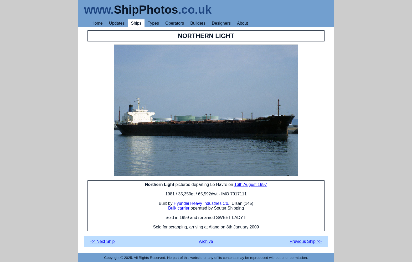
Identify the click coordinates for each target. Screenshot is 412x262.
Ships (136, 23)
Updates (117, 23)
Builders (197, 23)
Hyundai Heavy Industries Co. (201, 203)
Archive (206, 241)
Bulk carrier (178, 208)
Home (97, 23)
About (242, 23)
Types (153, 23)
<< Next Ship (102, 241)
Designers (221, 23)
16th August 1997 (250, 184)
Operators (174, 23)
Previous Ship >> (306, 241)
